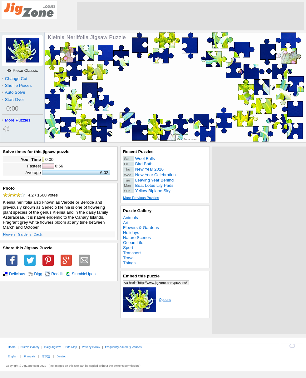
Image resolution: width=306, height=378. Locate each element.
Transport (132, 253)
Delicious (17, 274)
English (12, 356)
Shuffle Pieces (17, 85)
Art (125, 222)
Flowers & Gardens (141, 227)
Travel (129, 258)
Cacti (38, 234)
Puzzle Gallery (137, 210)
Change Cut (14, 78)
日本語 (46, 356)
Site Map (71, 347)
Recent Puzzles (138, 151)
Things (129, 263)
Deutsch (62, 356)
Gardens (24, 234)
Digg (38, 274)
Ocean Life (133, 242)
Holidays (131, 232)
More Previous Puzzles (141, 198)
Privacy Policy (91, 347)
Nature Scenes (137, 237)
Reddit (57, 274)
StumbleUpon (84, 274)
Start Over (13, 99)
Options (147, 299)
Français (29, 356)
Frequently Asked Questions (123, 347)
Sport (128, 247)
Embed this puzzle (141, 276)
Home (12, 347)
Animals (130, 217)
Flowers (9, 234)
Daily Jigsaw (52, 347)
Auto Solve (13, 92)
